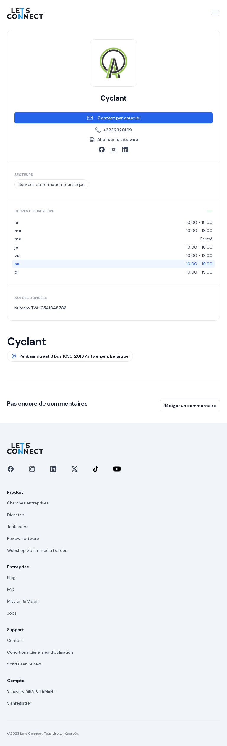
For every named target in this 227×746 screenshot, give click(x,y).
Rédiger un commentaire (189, 405)
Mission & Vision (23, 601)
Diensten (15, 514)
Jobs (12, 613)
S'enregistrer (19, 703)
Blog (11, 577)
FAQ (10, 589)
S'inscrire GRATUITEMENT (31, 691)
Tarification (18, 526)
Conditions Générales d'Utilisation (40, 652)
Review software (23, 538)
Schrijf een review (24, 664)
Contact (15, 640)
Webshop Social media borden (37, 550)
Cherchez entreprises (27, 503)
